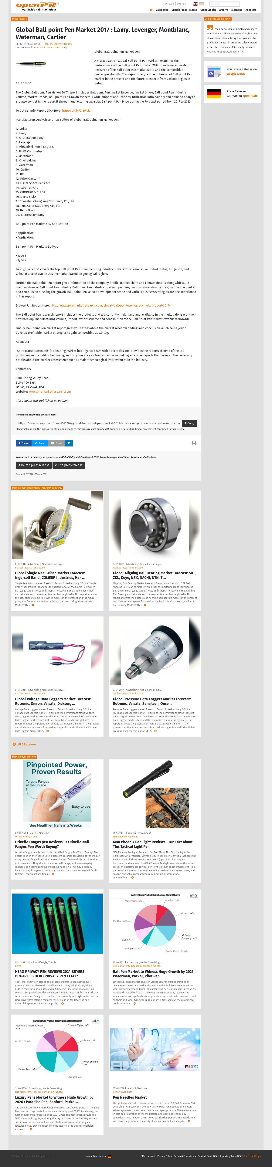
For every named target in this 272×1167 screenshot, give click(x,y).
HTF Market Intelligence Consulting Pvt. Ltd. (137, 966)
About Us (251, 10)
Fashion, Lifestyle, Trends (58, 43)
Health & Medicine (39, 833)
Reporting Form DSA (230, 1156)
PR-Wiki (169, 3)
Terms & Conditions (185, 1156)
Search (247, 4)
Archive (223, 10)
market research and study (52, 47)
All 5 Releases (23, 744)
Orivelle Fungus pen (26, 836)
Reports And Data (122, 1092)
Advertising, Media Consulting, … (46, 564)
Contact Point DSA (207, 1156)
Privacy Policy (164, 1156)
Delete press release (33, 465)
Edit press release (69, 465)
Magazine (236, 10)
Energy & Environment (138, 833)
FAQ (143, 1156)
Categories (162, 10)
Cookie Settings (252, 1156)
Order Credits (208, 10)
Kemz (18, 966)
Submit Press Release (184, 10)
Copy (189, 423)
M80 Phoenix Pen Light (125, 836)
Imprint (181, 3)
